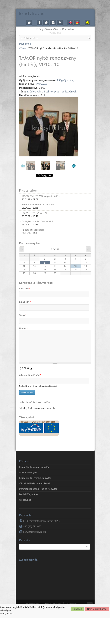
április (55, 249)
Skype (53, 22)
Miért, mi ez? (6, 613)
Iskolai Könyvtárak (28, 494)
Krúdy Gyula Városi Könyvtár (55, 29)
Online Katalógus (28, 472)
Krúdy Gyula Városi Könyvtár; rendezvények (52, 91)
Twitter (46, 22)
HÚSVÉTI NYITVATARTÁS (35, 213)
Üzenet (23, 328)
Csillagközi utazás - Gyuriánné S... (38, 221)
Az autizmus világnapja (33, 230)
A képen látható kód (30, 375)
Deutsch (77, 22)
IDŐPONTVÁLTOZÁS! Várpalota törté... (41, 196)
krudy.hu (32, 13)
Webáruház (25, 499)
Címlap (29, 22)
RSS (60, 22)
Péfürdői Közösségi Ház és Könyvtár (38, 489)
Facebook (39, 22)
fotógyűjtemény (65, 80)
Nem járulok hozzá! (97, 609)
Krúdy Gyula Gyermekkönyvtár (35, 478)
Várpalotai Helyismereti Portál (34, 483)
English (70, 22)
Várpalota (41, 84)
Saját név (24, 288)
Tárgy (23, 315)
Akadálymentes (87, 22)
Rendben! (77, 609)
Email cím (25, 302)
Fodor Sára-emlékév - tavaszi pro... (38, 204)
